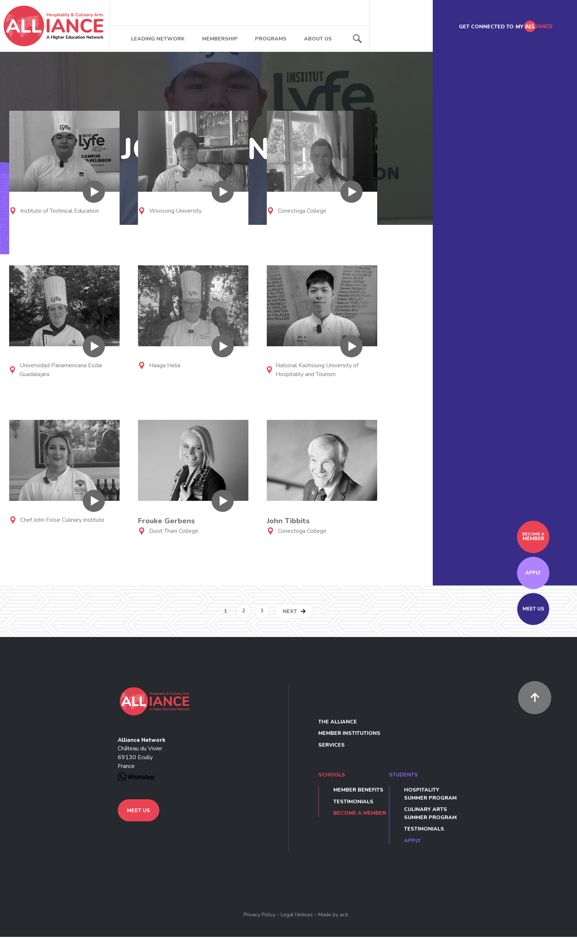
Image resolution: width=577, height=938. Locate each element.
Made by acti (333, 915)
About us (318, 39)
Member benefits (358, 790)
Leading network (158, 39)
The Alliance (337, 722)
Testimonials (353, 802)
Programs (271, 39)
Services (331, 746)
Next (290, 612)
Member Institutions (349, 734)
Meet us (533, 610)
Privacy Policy (259, 915)
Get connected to (505, 27)
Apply (533, 574)
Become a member (359, 814)
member (533, 537)
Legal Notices (297, 915)
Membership (220, 39)
